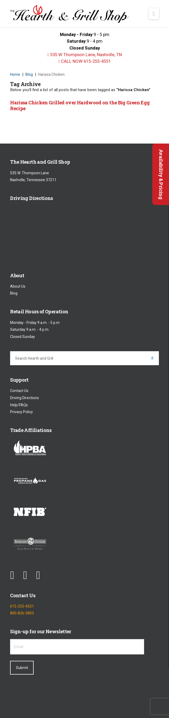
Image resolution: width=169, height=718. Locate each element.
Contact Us (19, 391)
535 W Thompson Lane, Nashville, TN (84, 54)
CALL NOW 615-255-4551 (84, 61)
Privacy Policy (21, 412)
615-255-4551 (22, 606)
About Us (17, 286)
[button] (154, 13)
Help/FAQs (19, 405)
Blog (13, 293)
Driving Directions (24, 398)
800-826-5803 (22, 613)
